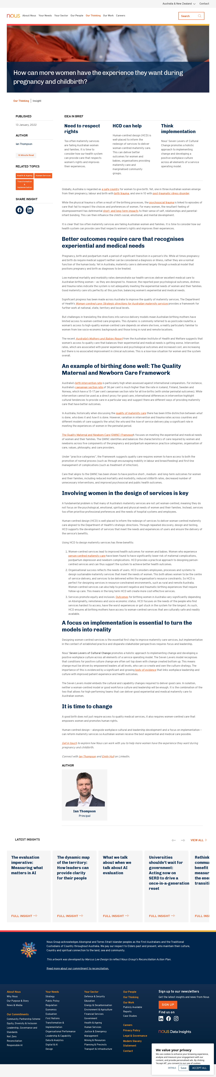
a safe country (110, 189)
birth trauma (121, 193)
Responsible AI (15, 1045)
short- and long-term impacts (120, 211)
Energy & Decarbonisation (98, 1005)
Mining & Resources (95, 1040)
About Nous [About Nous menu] (29, 15)
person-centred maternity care (86, 556)
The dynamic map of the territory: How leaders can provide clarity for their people (73, 867)
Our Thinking (93, 15)
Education (89, 1001)
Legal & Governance (135, 1036)
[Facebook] (19, 210)
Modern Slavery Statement (132, 1044)
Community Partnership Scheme (23, 1019)
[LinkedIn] (30, 210)
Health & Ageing (24, 175)
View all (197, 840)
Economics (51, 1009)
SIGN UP (168, 1005)
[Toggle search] (191, 16)
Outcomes (122, 597)
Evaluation (51, 1014)
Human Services (43, 175)
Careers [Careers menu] (120, 15)
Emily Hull (108, 757)
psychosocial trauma (161, 203)
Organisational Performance (61, 1031)
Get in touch (69, 743)
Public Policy (52, 1001)
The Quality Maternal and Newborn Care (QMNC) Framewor (97, 435)
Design (49, 1049)
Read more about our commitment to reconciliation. (78, 969)
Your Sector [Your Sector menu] (61, 15)
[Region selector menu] (179, 4)
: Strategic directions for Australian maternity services (135, 304)
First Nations (53, 1018)
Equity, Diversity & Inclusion (22, 1023)
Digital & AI (52, 1044)
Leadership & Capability (58, 1036)
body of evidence (145, 670)
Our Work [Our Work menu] (108, 15)
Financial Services (94, 1014)
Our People (76, 15)
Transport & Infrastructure (98, 1049)
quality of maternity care (131, 413)
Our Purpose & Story (18, 1001)
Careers (127, 1025)
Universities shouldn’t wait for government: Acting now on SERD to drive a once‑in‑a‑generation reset (169, 873)
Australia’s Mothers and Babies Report (99, 339)
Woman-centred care (89, 304)
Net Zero (12, 1036)
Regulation (51, 1005)
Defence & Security (94, 996)
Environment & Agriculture (98, 1009)
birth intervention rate (88, 383)
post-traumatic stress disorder (171, 193)
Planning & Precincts (95, 1044)
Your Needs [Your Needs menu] (45, 15)
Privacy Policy (131, 1030)
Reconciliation (14, 1041)
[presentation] (173, 840)
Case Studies (130, 1016)
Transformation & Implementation (24, 184)
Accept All (199, 1068)
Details (172, 1067)
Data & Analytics (55, 1040)
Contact (204, 4)
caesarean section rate (89, 387)
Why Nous (12, 996)
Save (183, 1068)
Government (90, 1018)
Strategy (50, 996)
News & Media (14, 1005)
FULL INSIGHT (21, 916)
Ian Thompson (24, 144)
